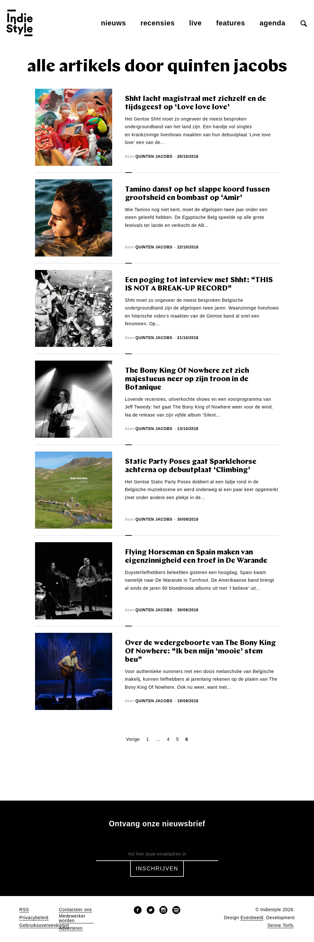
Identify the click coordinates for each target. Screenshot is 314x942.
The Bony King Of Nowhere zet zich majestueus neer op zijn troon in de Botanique (187, 379)
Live (195, 23)
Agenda (272, 23)
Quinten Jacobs (153, 156)
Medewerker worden (72, 918)
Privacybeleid (34, 917)
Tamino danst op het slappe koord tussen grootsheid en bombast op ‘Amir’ (197, 194)
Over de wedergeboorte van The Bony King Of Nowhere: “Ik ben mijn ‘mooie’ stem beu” (200, 652)
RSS (24, 909)
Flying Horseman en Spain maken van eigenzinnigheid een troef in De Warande (196, 557)
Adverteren (71, 928)
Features (230, 23)
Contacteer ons (75, 909)
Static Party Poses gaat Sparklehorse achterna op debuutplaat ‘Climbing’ (190, 466)
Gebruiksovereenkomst (44, 925)
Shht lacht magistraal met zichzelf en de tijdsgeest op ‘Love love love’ (195, 103)
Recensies (157, 23)
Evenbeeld (251, 917)
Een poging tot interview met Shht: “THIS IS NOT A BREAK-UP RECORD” (199, 284)
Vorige (133, 739)
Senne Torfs (280, 925)
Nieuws (113, 23)
